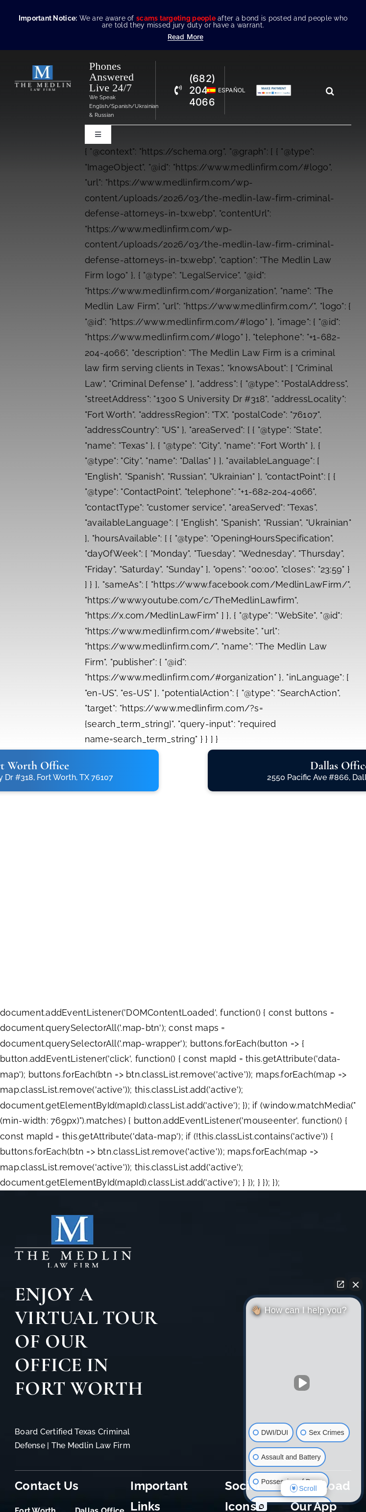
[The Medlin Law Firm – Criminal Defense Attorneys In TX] (43, 69)
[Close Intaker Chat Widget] (356, 1284)
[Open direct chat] (340, 1284)
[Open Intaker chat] (261, 1506)
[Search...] (312, 90)
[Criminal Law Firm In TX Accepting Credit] (274, 88)
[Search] (330, 90)
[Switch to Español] (222, 90)
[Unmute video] (304, 1383)
